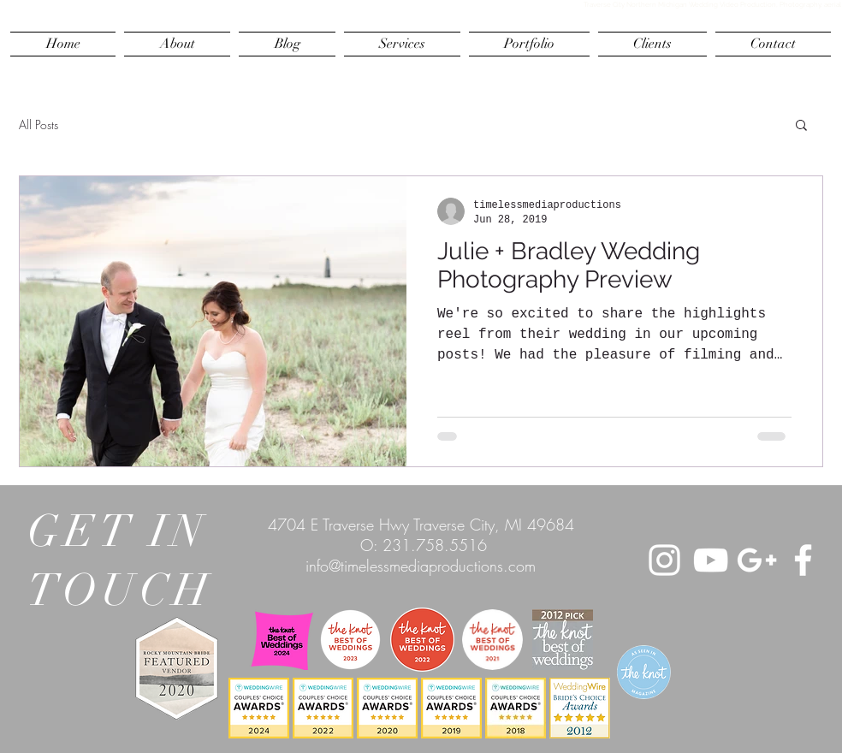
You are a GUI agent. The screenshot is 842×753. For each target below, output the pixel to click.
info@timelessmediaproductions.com (420, 565)
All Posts (38, 124)
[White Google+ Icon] (757, 560)
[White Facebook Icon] (803, 560)
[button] (801, 126)
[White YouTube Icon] (711, 560)
